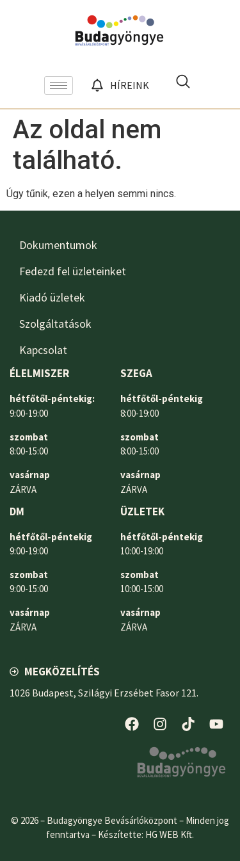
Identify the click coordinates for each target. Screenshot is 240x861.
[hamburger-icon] (58, 85)
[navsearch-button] (183, 85)
